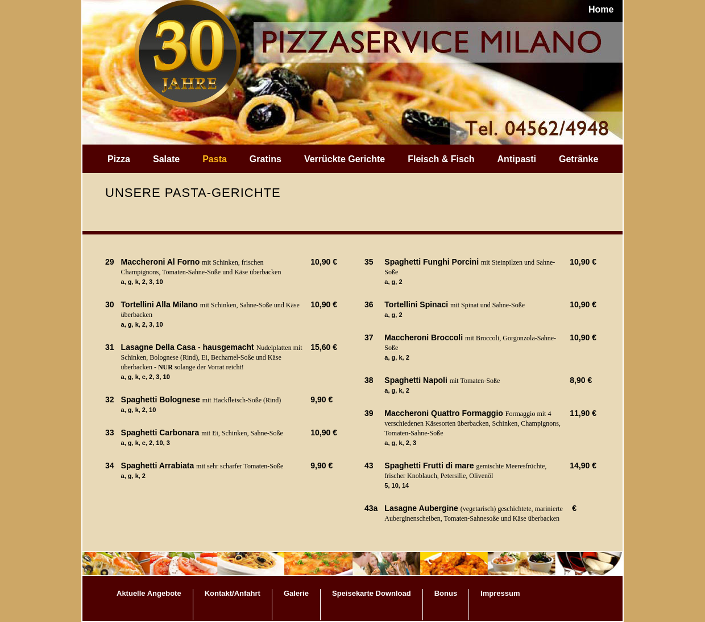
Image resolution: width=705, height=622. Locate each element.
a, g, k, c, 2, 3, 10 (145, 376)
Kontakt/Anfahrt (232, 593)
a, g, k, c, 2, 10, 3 (145, 442)
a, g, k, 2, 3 (400, 442)
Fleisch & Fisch (441, 159)
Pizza (118, 159)
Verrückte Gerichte (344, 159)
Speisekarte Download (371, 593)
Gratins (265, 159)
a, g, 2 (393, 281)
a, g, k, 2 (133, 475)
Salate (166, 159)
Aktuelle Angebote (149, 593)
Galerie (296, 593)
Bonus (445, 593)
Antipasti (516, 159)
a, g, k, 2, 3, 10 (142, 281)
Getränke (578, 159)
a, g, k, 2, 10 (138, 409)
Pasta (214, 159)
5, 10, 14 (396, 485)
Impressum (500, 593)
